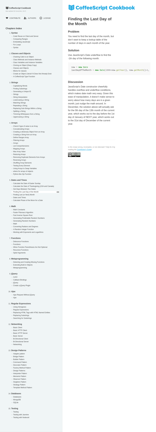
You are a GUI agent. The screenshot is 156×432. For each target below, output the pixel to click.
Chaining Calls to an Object (23, 57)
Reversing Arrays (19, 160)
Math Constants (19, 210)
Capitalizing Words (20, 86)
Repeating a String (20, 106)
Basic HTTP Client (20, 330)
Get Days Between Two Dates (24, 189)
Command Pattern (20, 362)
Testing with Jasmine (21, 415)
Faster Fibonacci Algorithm (23, 212)
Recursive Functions (21, 250)
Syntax (14, 33)
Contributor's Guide (84, 150)
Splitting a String (19, 111)
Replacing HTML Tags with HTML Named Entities (31, 313)
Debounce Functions (21, 242)
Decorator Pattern (20, 365)
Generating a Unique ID (22, 91)
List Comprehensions (21, 146)
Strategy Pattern (19, 385)
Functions (16, 238)
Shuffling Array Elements (22, 163)
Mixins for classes (20, 71)
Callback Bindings (20, 280)
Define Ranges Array (21, 137)
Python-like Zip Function (22, 174)
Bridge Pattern (18, 357)
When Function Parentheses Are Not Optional (30, 247)
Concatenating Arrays (21, 129)
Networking (16, 324)
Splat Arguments (19, 253)
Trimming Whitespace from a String (26, 114)
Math (13, 206)
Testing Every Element (21, 166)
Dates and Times (19, 180)
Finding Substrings (20, 89)
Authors (30, 18)
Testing (14, 408)
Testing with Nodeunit (21, 417)
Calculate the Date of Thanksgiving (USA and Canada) (33, 186)
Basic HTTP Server (20, 333)
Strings (14, 82)
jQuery (14, 274)
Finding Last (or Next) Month (24, 195)
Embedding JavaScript (21, 42)
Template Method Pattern (22, 388)
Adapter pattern (19, 354)
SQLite (15, 403)
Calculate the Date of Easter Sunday (26, 183)
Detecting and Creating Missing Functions (28, 262)
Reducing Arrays (19, 154)
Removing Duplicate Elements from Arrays (29, 157)
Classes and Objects (20, 53)
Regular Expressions (21, 303)
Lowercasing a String (21, 100)
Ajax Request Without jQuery (24, 295)
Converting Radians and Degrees (25, 227)
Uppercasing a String (21, 117)
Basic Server (18, 336)
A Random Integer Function (23, 229)
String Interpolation (20, 97)
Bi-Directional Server (21, 342)
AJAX (15, 277)
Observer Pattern (19, 379)
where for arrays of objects (23, 171)
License (45, 18)
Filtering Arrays (18, 140)
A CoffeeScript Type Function (24, 77)
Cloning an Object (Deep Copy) (25, 65)
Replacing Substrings (21, 315)
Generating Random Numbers (24, 221)
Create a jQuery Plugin (21, 285)
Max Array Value (19, 152)
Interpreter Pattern (20, 373)
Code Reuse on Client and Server (25, 36)
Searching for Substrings (22, 318)
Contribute (13, 18)
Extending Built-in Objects (22, 265)
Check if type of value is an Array (25, 126)
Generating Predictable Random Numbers (29, 218)
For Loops (17, 45)
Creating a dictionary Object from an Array (29, 132)
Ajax (13, 291)
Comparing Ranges (20, 39)
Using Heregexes (19, 307)
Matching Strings (19, 103)
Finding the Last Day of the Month (26, 192)
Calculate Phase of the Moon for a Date (28, 200)
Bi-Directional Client (20, 339)
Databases (16, 393)
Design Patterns (18, 350)
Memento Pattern (19, 376)
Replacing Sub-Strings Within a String (27, 108)
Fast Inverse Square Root (22, 215)
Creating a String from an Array (24, 135)
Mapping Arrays (19, 149)
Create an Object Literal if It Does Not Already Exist (32, 74)
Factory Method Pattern (22, 368)
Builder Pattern (18, 359)
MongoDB (17, 400)
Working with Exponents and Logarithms (28, 232)
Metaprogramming (19, 259)
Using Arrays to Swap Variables (25, 168)
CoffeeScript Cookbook (18, 8)
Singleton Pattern (19, 382)
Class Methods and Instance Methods (27, 60)
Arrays (14, 123)
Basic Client (17, 328)
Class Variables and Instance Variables (27, 62)
